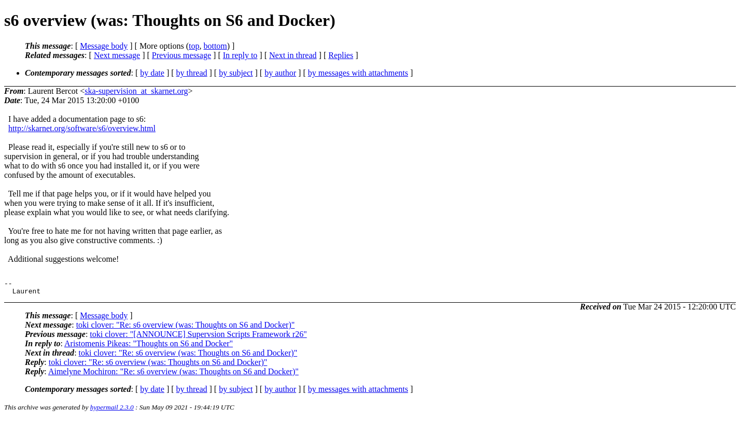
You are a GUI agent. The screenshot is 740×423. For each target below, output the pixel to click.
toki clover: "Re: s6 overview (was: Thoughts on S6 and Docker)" (185, 327)
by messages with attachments (358, 72)
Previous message (181, 55)
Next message (117, 55)
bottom (215, 45)
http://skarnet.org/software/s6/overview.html (82, 128)
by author (280, 72)
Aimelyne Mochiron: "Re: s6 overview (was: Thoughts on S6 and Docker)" (173, 374)
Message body (104, 45)
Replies (340, 55)
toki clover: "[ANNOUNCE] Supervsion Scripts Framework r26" (198, 337)
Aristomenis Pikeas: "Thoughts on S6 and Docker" (148, 346)
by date (152, 72)
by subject (236, 72)
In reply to (240, 55)
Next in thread (293, 55)
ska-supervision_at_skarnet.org (136, 91)
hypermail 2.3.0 (112, 410)
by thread (191, 72)
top (194, 45)
